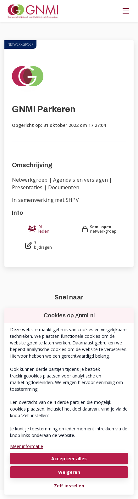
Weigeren (69, 472)
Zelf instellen (69, 486)
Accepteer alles (69, 459)
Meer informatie (26, 446)
